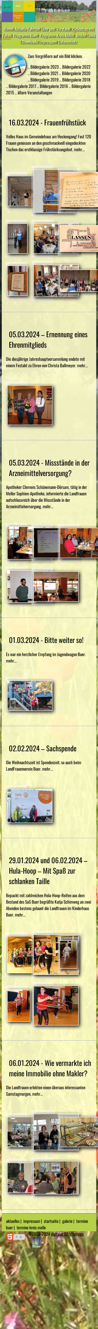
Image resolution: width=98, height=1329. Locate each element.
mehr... (79, 149)
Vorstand (63, 29)
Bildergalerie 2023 (45, 66)
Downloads (30, 42)
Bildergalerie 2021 (44, 73)
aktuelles (13, 1221)
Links (91, 35)
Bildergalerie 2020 (76, 73)
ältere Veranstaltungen (35, 92)
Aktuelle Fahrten (27, 29)
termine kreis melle (31, 1227)
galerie (67, 1221)
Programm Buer (25, 35)
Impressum (48, 42)
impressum (31, 1221)
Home (8, 29)
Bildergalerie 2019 (45, 79)
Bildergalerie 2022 (76, 66)
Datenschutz (67, 42)
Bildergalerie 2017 (23, 86)
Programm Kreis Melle (57, 35)
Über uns (48, 29)
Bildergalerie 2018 (76, 79)
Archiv (81, 35)
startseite (51, 1221)
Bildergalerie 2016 (54, 86)
